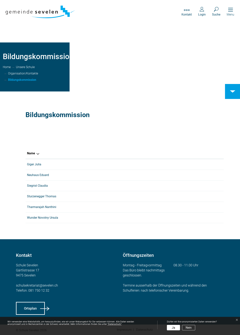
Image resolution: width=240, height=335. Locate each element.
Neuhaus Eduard (38, 175)
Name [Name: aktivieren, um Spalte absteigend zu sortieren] (31, 153)
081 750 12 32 (38, 290)
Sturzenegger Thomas (41, 196)
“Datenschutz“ (114, 324)
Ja (173, 327)
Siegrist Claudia (37, 185)
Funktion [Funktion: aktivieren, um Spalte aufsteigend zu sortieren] (140, 153)
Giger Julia (34, 164)
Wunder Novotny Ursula (42, 217)
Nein (189, 327)
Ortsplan (30, 308)
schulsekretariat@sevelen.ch (37, 285)
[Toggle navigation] (230, 12)
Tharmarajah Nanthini (41, 207)
